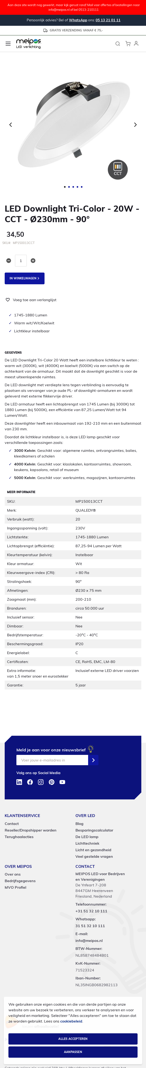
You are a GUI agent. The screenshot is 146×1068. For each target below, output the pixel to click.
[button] (136, 43)
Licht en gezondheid (93, 849)
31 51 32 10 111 (90, 925)
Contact (12, 823)
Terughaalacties (19, 836)
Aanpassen (73, 1052)
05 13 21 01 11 (108, 20)
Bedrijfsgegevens (20, 880)
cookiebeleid (71, 1021)
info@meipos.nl (89, 940)
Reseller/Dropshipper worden (30, 830)
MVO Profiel (15, 887)
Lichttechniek (87, 843)
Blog (79, 823)
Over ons (13, 874)
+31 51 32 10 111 (91, 911)
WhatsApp (78, 20)
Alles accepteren (72, 1039)
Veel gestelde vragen (94, 856)
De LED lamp (86, 836)
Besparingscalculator (94, 830)
